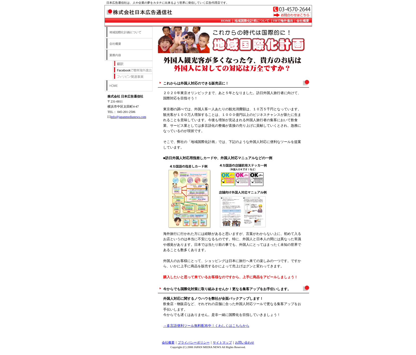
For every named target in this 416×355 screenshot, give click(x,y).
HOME (226, 21)
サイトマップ (222, 342)
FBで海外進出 (283, 21)
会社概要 (302, 21)
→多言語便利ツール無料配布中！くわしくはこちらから (206, 326)
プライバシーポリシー (194, 342)
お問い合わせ (244, 342)
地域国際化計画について (251, 21)
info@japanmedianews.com (128, 117)
